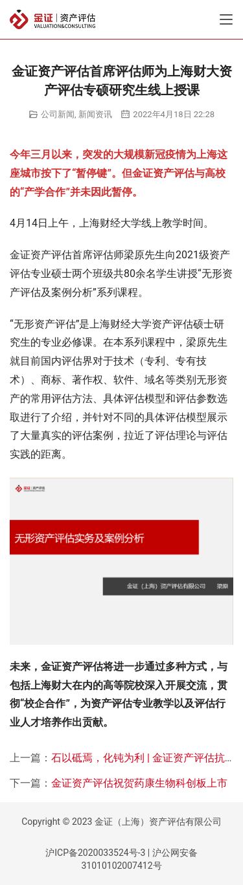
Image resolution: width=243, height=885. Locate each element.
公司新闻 (58, 114)
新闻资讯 (95, 114)
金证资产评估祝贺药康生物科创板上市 (139, 783)
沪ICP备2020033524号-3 (95, 852)
